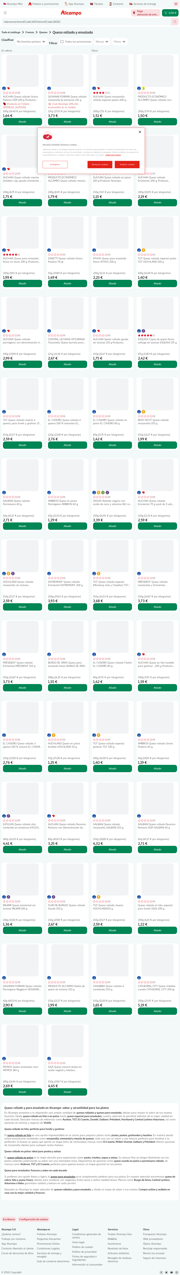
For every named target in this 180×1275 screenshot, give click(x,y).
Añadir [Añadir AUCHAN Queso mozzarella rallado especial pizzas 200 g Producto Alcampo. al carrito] (112, 121)
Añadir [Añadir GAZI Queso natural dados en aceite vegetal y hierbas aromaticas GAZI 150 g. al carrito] (67, 1091)
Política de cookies (82, 1246)
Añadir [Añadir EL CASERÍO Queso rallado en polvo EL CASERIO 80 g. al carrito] (112, 445)
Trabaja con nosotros (13, 1238)
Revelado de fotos (118, 1248)
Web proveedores (153, 1238)
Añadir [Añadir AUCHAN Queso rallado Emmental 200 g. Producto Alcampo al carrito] (157, 202)
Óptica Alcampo (152, 1243)
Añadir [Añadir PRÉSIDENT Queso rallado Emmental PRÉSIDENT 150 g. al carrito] (22, 687)
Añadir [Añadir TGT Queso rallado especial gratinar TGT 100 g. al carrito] (112, 768)
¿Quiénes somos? (11, 1234)
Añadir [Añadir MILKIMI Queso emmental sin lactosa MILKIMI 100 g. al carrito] (22, 930)
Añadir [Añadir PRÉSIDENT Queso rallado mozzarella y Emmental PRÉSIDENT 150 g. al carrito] (157, 606)
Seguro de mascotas (154, 1257)
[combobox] (86, 22)
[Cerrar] (140, 132)
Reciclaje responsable (155, 1248)
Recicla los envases (154, 1253)
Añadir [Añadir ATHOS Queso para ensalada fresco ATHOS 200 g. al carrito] (112, 283)
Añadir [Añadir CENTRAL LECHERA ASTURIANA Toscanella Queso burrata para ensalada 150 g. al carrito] (67, 364)
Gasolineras (114, 1243)
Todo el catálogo (10, 32)
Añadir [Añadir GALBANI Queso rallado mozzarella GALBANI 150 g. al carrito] (112, 849)
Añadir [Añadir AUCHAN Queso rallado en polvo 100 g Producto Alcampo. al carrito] (112, 202)
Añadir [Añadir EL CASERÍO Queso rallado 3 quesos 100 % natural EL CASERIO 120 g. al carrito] (22, 768)
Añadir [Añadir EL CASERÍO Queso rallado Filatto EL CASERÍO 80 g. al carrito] (112, 687)
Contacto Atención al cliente (17, 1248)
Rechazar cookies (100, 164)
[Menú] (5, 12)
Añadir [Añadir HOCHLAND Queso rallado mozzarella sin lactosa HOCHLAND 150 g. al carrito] (22, 606)
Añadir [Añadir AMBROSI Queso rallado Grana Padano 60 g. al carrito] (157, 768)
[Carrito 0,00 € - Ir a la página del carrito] (170, 12)
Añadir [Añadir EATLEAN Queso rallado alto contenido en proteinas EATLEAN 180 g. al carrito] (22, 849)
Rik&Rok (112, 1238)
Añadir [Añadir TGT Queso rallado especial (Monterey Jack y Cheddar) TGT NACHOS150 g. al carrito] (112, 606)
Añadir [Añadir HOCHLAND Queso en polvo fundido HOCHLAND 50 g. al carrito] (67, 768)
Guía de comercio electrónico (53, 1261)
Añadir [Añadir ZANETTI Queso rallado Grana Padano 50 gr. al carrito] (67, 283)
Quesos (43, 32)
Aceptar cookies (127, 164)
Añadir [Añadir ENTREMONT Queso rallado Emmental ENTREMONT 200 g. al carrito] (67, 606)
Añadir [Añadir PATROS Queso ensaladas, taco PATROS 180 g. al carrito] (22, 1091)
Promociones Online (48, 1243)
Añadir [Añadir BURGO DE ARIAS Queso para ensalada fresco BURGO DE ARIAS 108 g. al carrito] (67, 687)
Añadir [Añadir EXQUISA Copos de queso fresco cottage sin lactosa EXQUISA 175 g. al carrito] (157, 364)
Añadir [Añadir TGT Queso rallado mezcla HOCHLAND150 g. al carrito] (112, 930)
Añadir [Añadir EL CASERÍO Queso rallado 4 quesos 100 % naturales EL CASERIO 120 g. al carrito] (67, 445)
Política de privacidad (84, 1251)
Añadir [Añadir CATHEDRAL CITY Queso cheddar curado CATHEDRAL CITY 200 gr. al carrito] (157, 1011)
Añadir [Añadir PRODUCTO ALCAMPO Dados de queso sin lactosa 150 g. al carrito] (67, 1011)
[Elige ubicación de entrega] (146, 12)
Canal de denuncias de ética (17, 1253)
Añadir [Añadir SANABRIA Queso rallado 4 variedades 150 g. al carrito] (112, 1011)
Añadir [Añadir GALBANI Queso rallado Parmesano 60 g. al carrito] (22, 526)
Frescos (30, 32)
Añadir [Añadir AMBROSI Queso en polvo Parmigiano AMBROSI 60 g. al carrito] (67, 526)
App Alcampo (9, 1243)
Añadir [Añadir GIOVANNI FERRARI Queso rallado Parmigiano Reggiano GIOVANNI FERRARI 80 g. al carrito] (22, 1011)
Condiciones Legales (48, 1248)
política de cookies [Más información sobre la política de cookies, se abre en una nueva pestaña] (113, 155)
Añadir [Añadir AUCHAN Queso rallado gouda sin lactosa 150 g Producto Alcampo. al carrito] (112, 364)
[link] (33, 1219)
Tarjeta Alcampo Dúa (120, 1234)
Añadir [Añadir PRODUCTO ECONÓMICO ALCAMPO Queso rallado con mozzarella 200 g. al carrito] (157, 121)
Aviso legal (78, 1242)
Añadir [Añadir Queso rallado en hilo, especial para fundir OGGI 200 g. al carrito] (157, 930)
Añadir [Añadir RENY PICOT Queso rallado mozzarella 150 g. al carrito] (157, 445)
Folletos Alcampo (47, 1234)
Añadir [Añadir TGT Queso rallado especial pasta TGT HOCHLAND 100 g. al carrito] (157, 283)
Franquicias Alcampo (155, 1234)
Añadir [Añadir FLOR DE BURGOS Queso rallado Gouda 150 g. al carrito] (67, 930)
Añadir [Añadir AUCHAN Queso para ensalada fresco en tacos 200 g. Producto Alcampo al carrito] (22, 283)
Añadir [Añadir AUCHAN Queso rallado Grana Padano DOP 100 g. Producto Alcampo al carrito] (22, 121)
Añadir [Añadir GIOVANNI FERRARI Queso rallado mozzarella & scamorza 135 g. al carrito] (67, 121)
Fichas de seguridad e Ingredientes (84, 1258)
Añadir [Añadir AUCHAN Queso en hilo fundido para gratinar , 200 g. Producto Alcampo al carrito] (157, 687)
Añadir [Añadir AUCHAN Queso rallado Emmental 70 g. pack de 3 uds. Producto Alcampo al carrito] (157, 526)
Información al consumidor (87, 1264)
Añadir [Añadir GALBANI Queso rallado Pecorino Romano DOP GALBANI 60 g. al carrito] (157, 849)
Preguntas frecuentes (49, 1238)
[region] (91, 151)
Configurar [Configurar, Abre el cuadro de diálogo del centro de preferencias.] (55, 164)
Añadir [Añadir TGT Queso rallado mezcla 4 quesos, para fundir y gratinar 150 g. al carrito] (22, 445)
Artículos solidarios (118, 1253)
